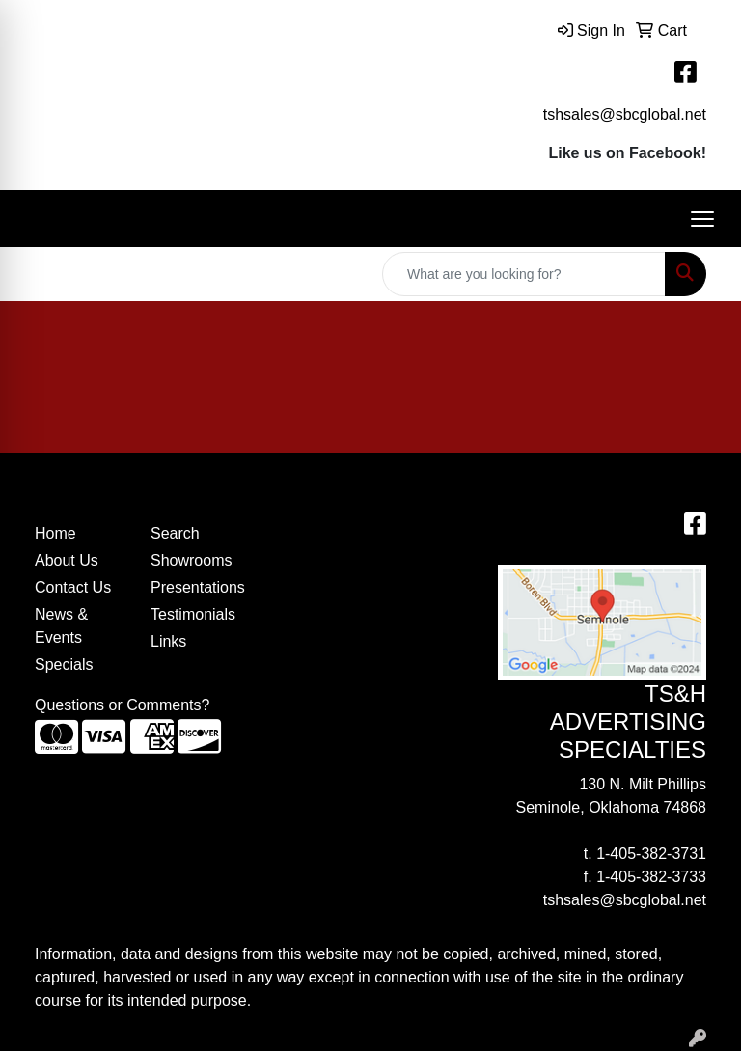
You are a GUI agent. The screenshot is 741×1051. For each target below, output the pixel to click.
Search (175, 533)
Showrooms (191, 560)
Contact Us (73, 587)
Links (168, 641)
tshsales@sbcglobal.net (624, 114)
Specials (64, 664)
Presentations (197, 587)
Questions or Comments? (122, 705)
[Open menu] (702, 219)
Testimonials (193, 614)
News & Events (61, 626)
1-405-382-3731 (651, 853)
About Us (66, 560)
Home (55, 533)
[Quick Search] (524, 274)
